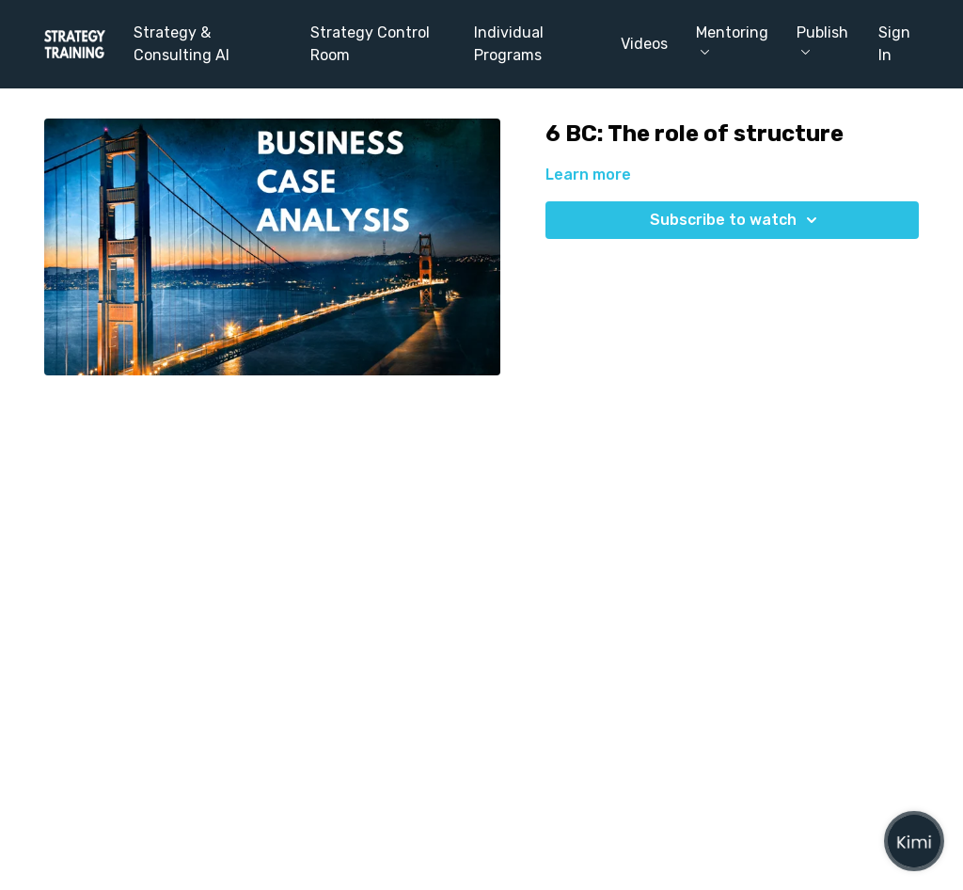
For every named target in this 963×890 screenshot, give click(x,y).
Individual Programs (509, 44)
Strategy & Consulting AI (181, 44)
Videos (644, 44)
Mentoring (732, 39)
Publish (822, 39)
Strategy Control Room (370, 44)
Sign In (894, 44)
